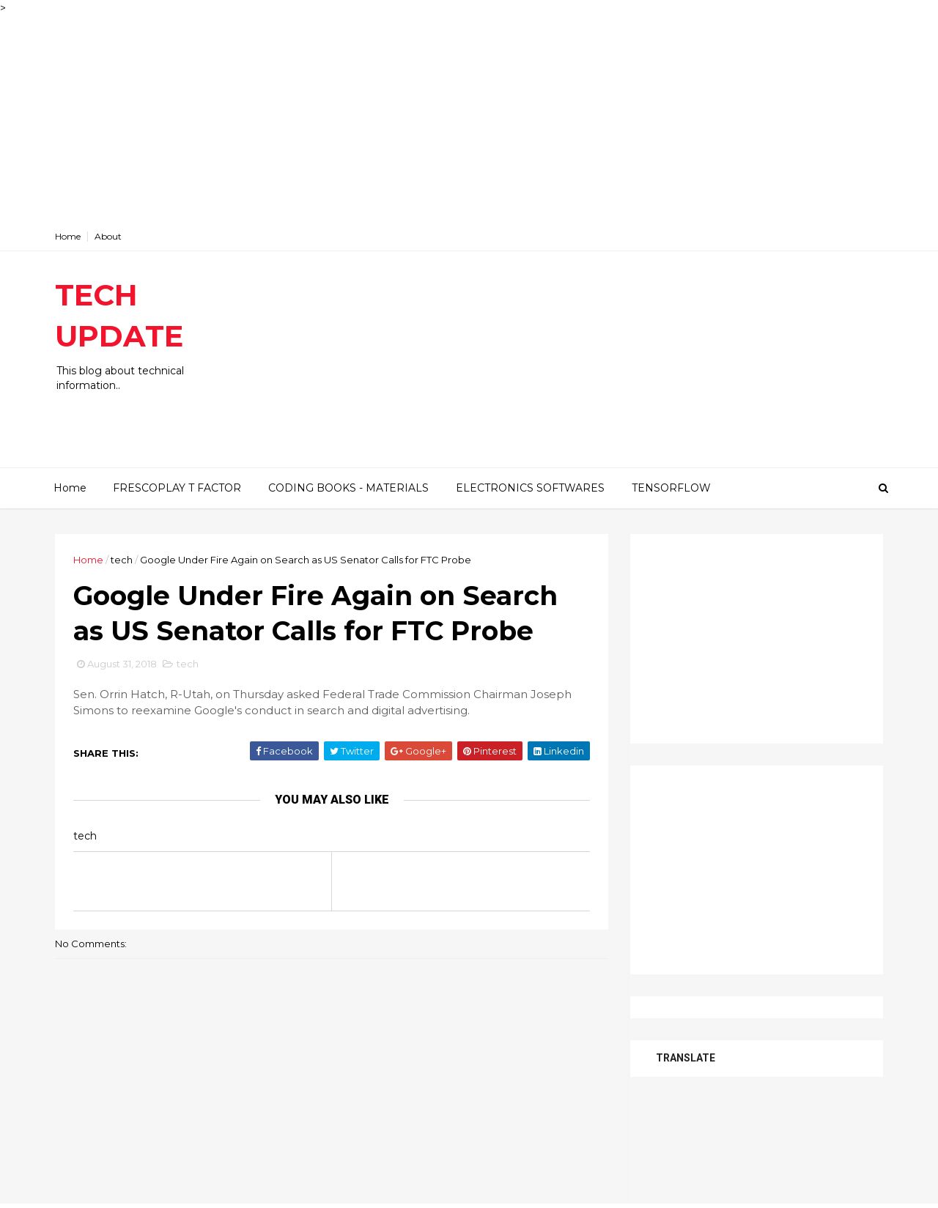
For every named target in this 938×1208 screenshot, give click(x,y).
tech (122, 560)
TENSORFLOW (671, 487)
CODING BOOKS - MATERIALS (348, 487)
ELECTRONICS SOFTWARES (530, 487)
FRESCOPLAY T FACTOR (177, 487)
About (108, 236)
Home (68, 236)
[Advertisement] (439, 118)
